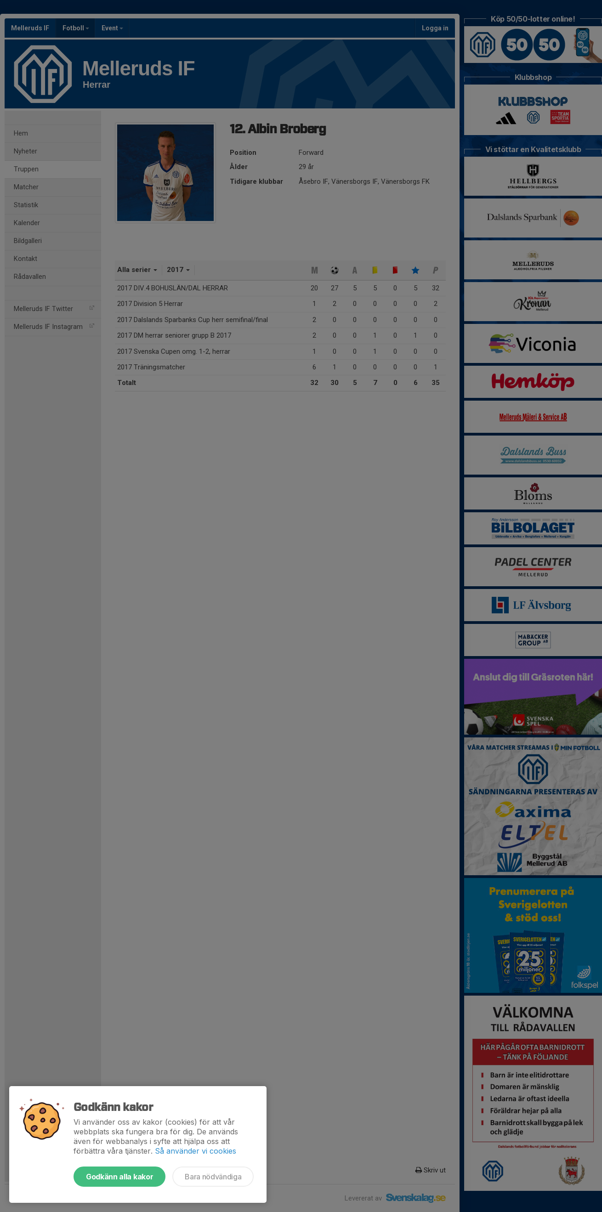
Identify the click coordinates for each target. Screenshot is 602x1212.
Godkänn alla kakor (119, 1176)
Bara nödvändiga (213, 1176)
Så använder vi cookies (195, 1150)
